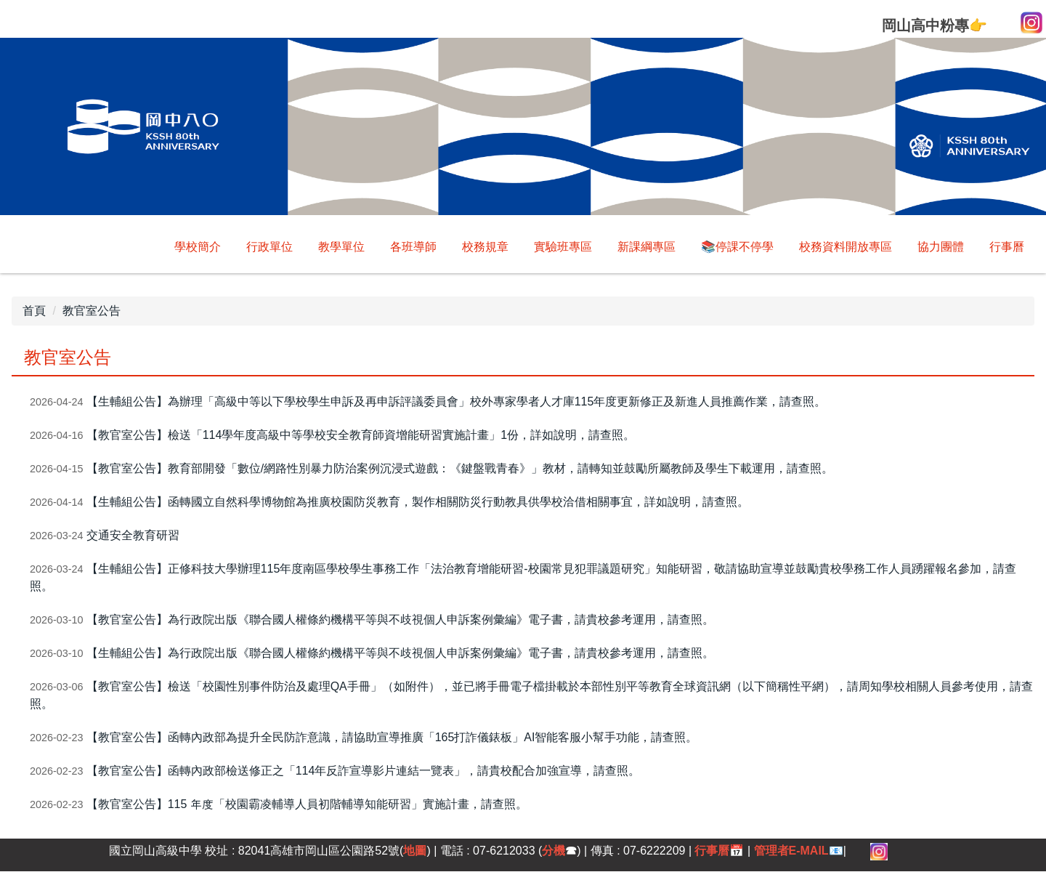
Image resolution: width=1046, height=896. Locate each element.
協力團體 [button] (940, 247)
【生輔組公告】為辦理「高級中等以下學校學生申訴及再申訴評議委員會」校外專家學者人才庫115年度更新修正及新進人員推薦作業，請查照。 (456, 401)
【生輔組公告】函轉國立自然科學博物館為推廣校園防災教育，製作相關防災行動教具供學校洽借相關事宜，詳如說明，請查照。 (417, 502)
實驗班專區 (563, 247)
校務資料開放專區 (845, 247)
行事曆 (1006, 247)
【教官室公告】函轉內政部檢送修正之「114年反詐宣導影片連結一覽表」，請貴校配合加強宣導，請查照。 (363, 770)
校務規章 (485, 247)
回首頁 (203, 247)
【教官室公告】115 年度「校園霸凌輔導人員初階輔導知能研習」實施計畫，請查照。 (306, 804)
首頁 (34, 310)
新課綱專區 (646, 247)
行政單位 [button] (269, 247)
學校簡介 (137, 247)
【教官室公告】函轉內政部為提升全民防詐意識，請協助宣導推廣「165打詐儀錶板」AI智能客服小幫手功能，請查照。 (392, 737)
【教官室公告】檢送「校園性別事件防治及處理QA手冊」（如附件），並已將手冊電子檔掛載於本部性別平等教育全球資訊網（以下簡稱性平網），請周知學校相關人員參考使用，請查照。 (531, 695)
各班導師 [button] (413, 247)
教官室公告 (91, 310)
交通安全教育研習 (132, 535)
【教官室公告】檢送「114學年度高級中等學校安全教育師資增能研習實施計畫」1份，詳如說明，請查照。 (361, 435)
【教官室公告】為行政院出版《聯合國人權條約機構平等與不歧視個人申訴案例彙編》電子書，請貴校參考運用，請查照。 (400, 619)
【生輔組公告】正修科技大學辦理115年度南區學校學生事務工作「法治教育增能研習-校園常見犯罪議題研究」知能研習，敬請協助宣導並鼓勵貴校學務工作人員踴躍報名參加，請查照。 (523, 577)
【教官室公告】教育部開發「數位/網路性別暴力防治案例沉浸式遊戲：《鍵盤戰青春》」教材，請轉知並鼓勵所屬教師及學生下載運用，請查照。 (459, 468)
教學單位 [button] (341, 247)
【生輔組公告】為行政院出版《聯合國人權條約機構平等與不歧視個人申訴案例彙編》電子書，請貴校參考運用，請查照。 (400, 653)
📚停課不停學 (737, 247)
